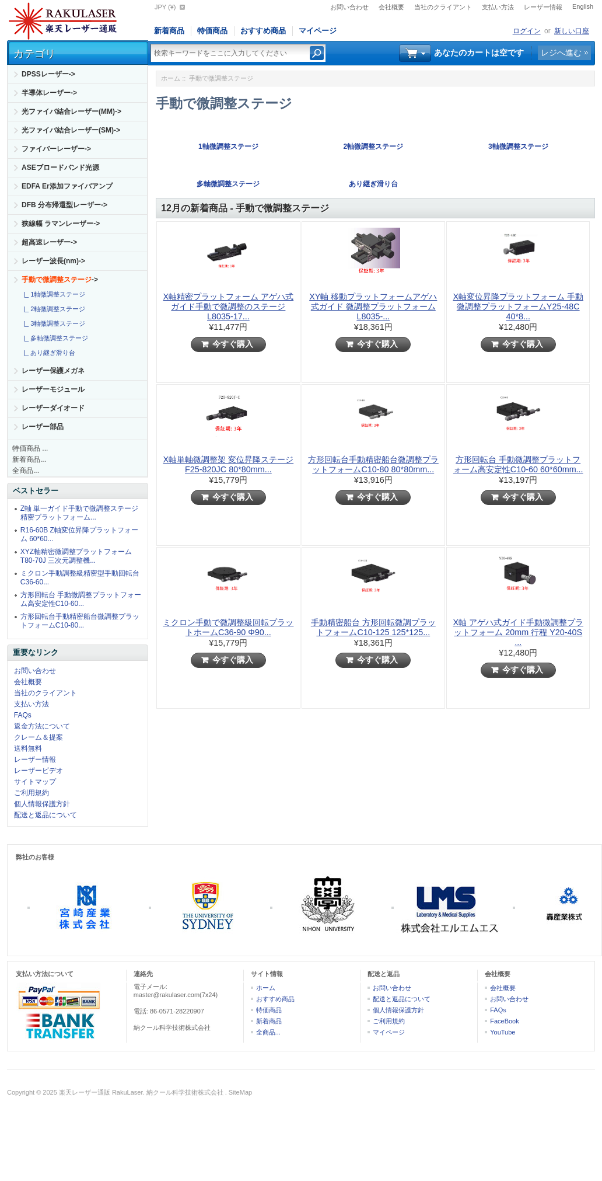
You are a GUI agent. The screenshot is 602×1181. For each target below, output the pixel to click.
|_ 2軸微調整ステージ (52, 308)
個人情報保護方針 (42, 804)
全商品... (25, 470)
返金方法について (42, 726)
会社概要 (391, 7)
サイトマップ (35, 782)
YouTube (502, 1032)
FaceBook (504, 1021)
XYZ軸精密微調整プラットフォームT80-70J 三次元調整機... (76, 556)
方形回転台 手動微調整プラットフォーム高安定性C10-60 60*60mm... (518, 464)
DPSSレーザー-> (48, 74)
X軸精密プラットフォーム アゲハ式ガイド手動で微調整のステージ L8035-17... (228, 306)
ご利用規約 (31, 793)
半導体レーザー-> (49, 93)
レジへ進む (561, 52)
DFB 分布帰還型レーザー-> (64, 205)
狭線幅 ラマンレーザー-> (61, 224)
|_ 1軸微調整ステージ (52, 294)
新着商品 (169, 30)
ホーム (170, 78)
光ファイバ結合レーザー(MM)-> (71, 111)
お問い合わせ (349, 7)
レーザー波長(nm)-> (53, 261)
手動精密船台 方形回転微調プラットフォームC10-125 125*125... (373, 627)
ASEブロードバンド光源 (60, 167)
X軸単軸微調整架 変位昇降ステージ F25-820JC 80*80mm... (228, 464)
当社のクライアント (443, 7)
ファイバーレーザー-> (56, 149)
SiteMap (240, 1092)
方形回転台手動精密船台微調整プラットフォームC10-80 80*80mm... (373, 464)
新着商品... (29, 459)
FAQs (23, 715)
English (582, 6)
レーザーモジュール (53, 389)
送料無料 (28, 748)
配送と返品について (45, 815)
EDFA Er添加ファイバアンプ (67, 186)
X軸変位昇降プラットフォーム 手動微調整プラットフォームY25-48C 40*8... (518, 306)
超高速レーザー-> (49, 242)
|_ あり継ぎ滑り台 (47, 352)
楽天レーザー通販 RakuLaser (101, 1092)
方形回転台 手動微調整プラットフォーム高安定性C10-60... (80, 599)
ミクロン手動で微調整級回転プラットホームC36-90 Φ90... (228, 627)
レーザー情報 (543, 7)
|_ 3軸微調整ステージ (52, 323)
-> (60, 280)
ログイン (527, 31)
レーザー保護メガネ (53, 371)
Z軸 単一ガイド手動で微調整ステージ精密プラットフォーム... (79, 512)
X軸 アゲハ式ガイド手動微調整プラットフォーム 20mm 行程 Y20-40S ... (518, 632)
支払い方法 (498, 7)
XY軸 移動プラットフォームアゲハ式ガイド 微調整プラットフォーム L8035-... (373, 306)
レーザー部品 (43, 427)
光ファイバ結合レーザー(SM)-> (71, 130)
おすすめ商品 (263, 30)
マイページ (318, 30)
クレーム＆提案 (38, 737)
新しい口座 (571, 31)
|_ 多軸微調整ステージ (54, 338)
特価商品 (212, 30)
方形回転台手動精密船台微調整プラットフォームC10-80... (79, 620)
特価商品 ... (30, 448)
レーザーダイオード (53, 408)
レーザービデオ (38, 771)
